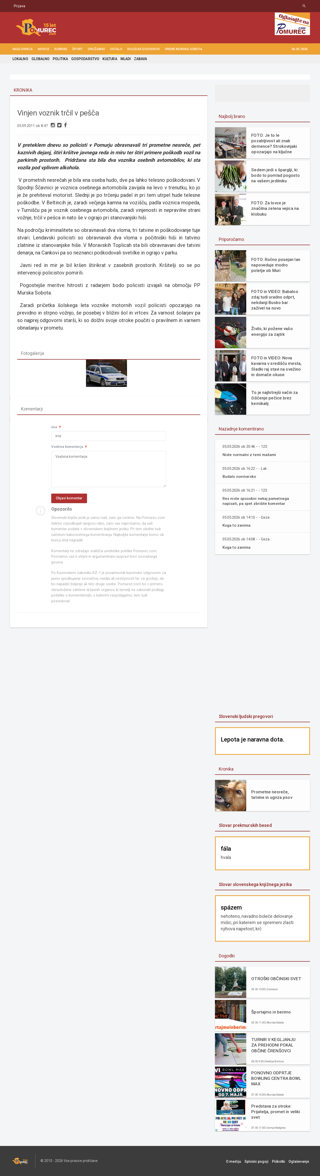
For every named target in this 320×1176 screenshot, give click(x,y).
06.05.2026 (300, 49)
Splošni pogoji (260, 1161)
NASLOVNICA (22, 49)
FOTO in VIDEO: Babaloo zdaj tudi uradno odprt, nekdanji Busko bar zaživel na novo (274, 300)
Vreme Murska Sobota (183, 49)
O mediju (238, 1161)
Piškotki (280, 1161)
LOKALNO (20, 59)
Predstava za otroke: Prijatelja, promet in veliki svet (275, 1112)
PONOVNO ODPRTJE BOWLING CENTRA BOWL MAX (275, 1078)
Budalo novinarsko (239, 476)
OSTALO (116, 49)
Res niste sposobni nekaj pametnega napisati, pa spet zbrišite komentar (256, 501)
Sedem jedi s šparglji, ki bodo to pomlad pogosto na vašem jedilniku (275, 175)
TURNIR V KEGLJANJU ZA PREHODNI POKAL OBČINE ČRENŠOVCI (273, 1045)
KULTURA (109, 59)
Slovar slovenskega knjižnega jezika (255, 884)
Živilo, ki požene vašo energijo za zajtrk (271, 331)
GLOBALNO (40, 59)
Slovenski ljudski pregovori (245, 716)
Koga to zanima (237, 525)
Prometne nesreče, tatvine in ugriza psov (271, 794)
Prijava (19, 6)
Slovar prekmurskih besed (245, 825)
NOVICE (43, 49)
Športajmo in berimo (270, 1011)
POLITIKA (60, 59)
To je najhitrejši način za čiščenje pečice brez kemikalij (274, 398)
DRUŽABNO (96, 49)
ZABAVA (139, 59)
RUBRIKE (60, 49)
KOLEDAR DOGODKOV (143, 49)
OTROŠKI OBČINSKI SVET (276, 978)
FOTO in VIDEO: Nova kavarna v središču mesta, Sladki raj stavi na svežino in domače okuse (276, 366)
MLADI (125, 59)
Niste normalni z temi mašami (249, 454)
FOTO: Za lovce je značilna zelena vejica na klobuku (274, 208)
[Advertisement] (262, 634)
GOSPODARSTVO (84, 59)
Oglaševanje (300, 1161)
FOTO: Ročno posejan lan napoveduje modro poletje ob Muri (275, 265)
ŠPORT (77, 49)
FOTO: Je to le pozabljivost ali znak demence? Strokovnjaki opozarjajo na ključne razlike (273, 144)
